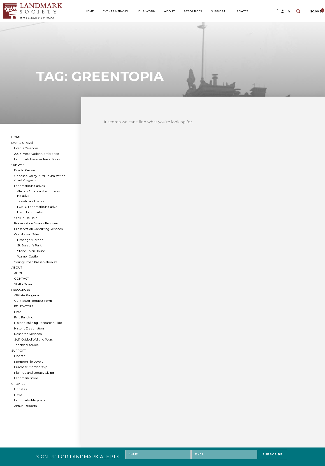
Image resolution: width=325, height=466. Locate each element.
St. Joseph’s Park (29, 245)
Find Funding (23, 317)
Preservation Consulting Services (38, 229)
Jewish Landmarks (30, 201)
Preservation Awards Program (36, 223)
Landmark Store (26, 378)
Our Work (146, 11)
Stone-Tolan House (31, 251)
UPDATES (241, 11)
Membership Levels (28, 361)
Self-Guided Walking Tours (33, 339)
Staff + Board (23, 284)
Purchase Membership (30, 367)
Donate (20, 356)
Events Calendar (26, 148)
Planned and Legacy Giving (34, 372)
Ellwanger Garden (30, 240)
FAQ (17, 311)
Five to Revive (24, 170)
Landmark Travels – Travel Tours (37, 159)
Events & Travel (116, 11)
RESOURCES (193, 11)
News (18, 394)
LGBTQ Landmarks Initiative (37, 207)
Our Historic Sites (26, 234)
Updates (20, 389)
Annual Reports (25, 406)
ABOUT (169, 11)
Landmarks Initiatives (29, 186)
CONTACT (21, 278)
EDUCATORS (23, 306)
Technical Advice (26, 345)
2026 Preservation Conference (36, 153)
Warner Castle (27, 256)
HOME (89, 11)
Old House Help (25, 218)
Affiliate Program (26, 295)
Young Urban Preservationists (35, 262)
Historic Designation (29, 328)
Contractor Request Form (33, 300)
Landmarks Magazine (30, 400)
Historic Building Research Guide (38, 323)
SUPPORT (218, 11)
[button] (298, 11)
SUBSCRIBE (272, 454)
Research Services (28, 334)
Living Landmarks (29, 212)
